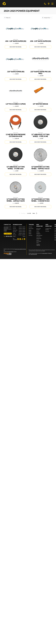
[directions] (48, 3)
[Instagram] (20, 239)
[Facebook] (18, 239)
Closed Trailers (30, 231)
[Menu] (52, 3)
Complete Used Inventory (48, 229)
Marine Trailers (30, 233)
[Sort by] (47, 17)
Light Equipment (39, 235)
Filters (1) (7, 17)
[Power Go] (15, 254)
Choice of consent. (33, 254)
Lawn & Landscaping (38, 241)
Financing (30, 235)
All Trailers (30, 226)
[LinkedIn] (24, 239)
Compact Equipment (38, 233)
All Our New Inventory (38, 229)
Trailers (31, 224)
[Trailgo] (4, 4)
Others (37, 242)
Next (35, 213)
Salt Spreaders (38, 238)
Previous (22, 213)
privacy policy (44, 253)
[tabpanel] (19, 231)
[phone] (45, 3)
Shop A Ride (11, 251)
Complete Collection (38, 245)
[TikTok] (22, 239)
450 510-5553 (8, 236)
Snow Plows (38, 236)
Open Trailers (31, 228)
